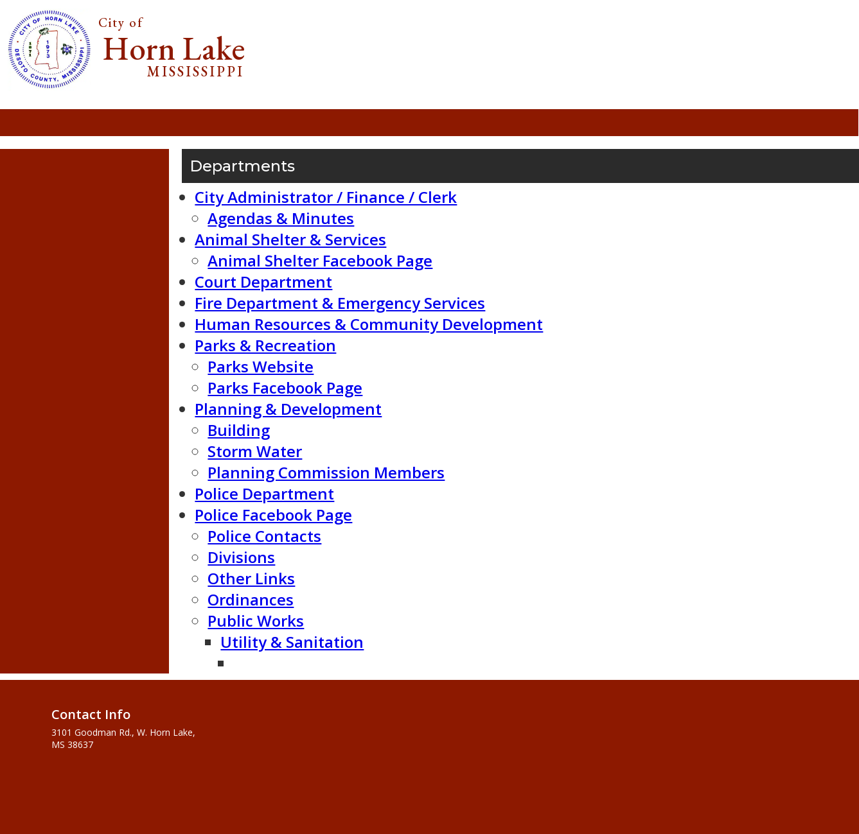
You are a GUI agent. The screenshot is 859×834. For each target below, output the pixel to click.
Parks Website (261, 366)
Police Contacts (264, 535)
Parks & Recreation (265, 345)
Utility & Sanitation (292, 641)
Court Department (263, 281)
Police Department (264, 493)
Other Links (251, 578)
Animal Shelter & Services (290, 239)
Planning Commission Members (326, 472)
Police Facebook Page (273, 514)
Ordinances (251, 599)
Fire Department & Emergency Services (340, 302)
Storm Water (255, 451)
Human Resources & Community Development (369, 323)
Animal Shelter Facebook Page (320, 260)
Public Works (256, 620)
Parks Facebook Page (285, 387)
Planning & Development (288, 408)
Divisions (241, 557)
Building (239, 429)
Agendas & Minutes (281, 218)
